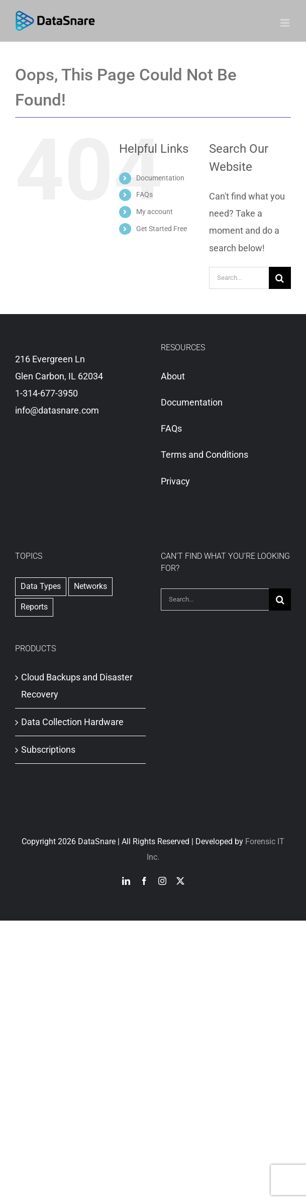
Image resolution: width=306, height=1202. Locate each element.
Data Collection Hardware (72, 722)
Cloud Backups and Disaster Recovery (77, 685)
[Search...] (239, 278)
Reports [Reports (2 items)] (34, 607)
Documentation (160, 178)
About (173, 376)
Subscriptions (48, 749)
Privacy (175, 481)
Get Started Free (161, 229)
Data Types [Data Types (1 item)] (41, 586)
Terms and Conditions (204, 454)
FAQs (144, 194)
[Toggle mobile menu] (285, 23)
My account (154, 212)
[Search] (280, 278)
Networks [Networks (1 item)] (90, 586)
